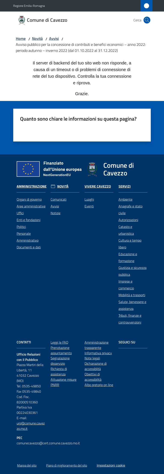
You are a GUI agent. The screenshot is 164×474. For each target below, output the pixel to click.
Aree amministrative (31, 206)
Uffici (20, 213)
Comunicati (58, 199)
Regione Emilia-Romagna (29, 5)
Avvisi (54, 38)
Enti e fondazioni (28, 219)
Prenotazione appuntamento (61, 350)
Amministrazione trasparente (96, 345)
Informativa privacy (98, 353)
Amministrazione (32, 186)
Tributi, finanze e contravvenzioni (130, 319)
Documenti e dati (29, 247)
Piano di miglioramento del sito (66, 465)
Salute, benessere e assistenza (132, 305)
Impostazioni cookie (111, 465)
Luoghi (89, 199)
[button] (147, 20)
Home (21, 38)
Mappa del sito (27, 465)
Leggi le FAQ (59, 342)
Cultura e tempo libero (130, 244)
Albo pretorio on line (99, 384)
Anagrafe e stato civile (130, 210)
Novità (37, 38)
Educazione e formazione (128, 257)
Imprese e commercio (126, 285)
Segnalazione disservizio (60, 361)
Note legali (92, 358)
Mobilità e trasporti (132, 295)
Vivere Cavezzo (98, 186)
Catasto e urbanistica (126, 230)
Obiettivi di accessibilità (93, 377)
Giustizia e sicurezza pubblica (132, 271)
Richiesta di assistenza (59, 371)
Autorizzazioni (128, 219)
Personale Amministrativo (27, 237)
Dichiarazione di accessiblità (96, 366)
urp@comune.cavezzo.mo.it (31, 426)
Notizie (55, 213)
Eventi (89, 206)
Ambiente (125, 199)
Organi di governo (29, 199)
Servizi (125, 186)
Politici (21, 226)
